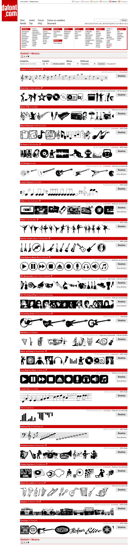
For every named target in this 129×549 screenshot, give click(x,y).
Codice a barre (109, 29)
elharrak (45, 257)
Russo (45, 42)
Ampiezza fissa (78, 35)
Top (31, 23)
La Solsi (38, 182)
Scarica (121, 76)
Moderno (67, 33)
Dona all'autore (121, 174)
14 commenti (123, 72)
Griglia (34, 44)
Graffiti (87, 42)
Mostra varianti (58, 64)
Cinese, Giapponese (47, 32)
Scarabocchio (89, 40)
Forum (41, 20)
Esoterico (99, 40)
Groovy (24, 35)
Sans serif (78, 31)
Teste (108, 35)
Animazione (25, 31)
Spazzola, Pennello (88, 37)
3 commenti (94, 91)
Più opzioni (111, 64)
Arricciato (25, 38)
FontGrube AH (37, 427)
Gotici (66, 29)
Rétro (34, 40)
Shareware (124, 316)
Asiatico (98, 35)
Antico (98, 36)
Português (122, 1)
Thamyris (33, 521)
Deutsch (103, 1)
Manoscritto (89, 35)
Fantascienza (58, 35)
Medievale (67, 31)
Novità (23, 23)
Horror (24, 47)
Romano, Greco (46, 39)
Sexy (108, 42)
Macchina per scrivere (36, 34)
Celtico (66, 35)
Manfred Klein (41, 126)
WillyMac (34, 333)
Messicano (46, 36)
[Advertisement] (67, 11)
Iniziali (34, 42)
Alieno (98, 31)
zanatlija (34, 107)
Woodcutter (34, 144)
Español (94, 1)
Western (24, 40)
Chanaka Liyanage (46, 295)
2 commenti (102, 279)
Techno (56, 29)
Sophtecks (30, 408)
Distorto (24, 43)
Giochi (98, 45)
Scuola (87, 33)
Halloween (120, 36)
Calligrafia (88, 31)
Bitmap (56, 40)
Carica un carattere (56, 20)
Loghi (108, 40)
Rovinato (24, 45)
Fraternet (39, 483)
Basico (77, 29)
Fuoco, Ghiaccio (35, 29)
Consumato (25, 42)
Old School (25, 36)
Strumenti (51, 23)
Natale (119, 38)
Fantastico (99, 42)
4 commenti (107, 204)
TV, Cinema (110, 39)
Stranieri (46, 29)
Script (88, 29)
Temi (22, 20)
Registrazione (34, 1)
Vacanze (120, 29)
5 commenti (107, 166)
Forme (98, 47)
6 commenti (107, 467)
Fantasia (25, 29)
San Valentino (120, 32)
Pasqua (119, 35)
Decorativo (35, 32)
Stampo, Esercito (35, 38)
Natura (109, 32)
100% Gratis (123, 128)
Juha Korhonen (32, 201)
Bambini (109, 37)
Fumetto (24, 33)
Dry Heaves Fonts (44, 314)
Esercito (109, 44)
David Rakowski (35, 69)
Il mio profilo (24, 1)
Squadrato (57, 31)
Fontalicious (40, 464)
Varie (34, 45)
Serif (76, 33)
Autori (32, 20)
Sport (108, 34)
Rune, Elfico (100, 38)
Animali (98, 33)
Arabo (45, 35)
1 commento (114, 147)
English (76, 1)
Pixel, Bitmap (58, 43)
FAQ (40, 23)
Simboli (99, 29)
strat (34, 163)
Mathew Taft (34, 502)
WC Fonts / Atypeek (42, 276)
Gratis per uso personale (107, 91)
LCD (55, 33)
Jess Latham (35, 88)
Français (85, 1)
